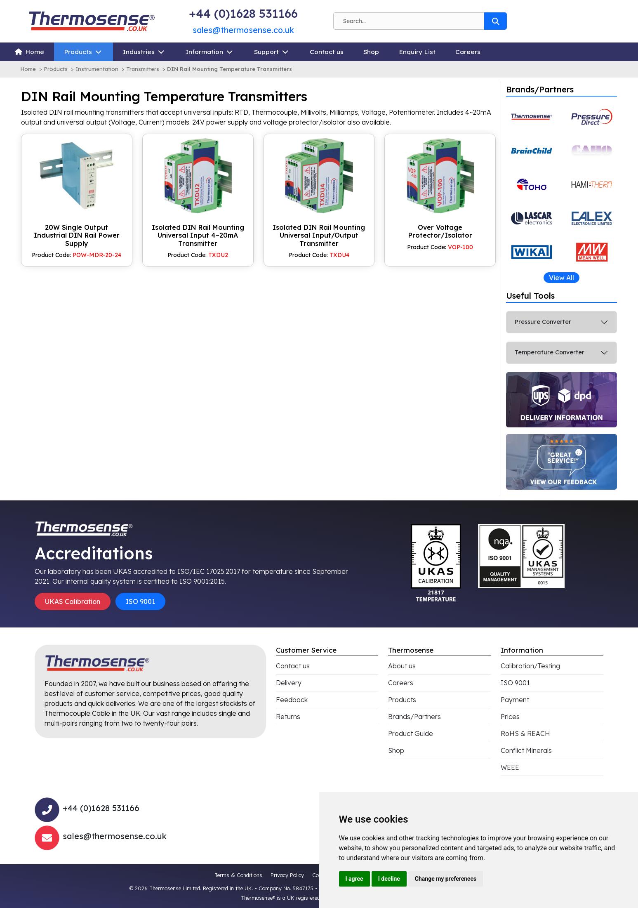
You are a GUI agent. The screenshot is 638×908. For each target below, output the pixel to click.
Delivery (288, 683)
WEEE (510, 767)
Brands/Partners (414, 716)
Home (34, 52)
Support (266, 52)
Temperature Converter (549, 352)
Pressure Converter (543, 321)
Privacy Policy (287, 875)
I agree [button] (354, 878)
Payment (515, 700)
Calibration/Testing (530, 666)
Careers (467, 52)
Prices (510, 716)
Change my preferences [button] (445, 878)
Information (204, 52)
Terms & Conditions (238, 875)
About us (402, 666)
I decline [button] (389, 878)
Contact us (327, 52)
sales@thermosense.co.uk (243, 30)
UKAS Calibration (72, 601)
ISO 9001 (140, 601)
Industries (139, 52)
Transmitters (142, 69)
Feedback (292, 700)
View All (561, 278)
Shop (371, 52)
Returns (288, 716)
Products (78, 52)
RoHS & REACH (525, 733)
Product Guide (410, 733)
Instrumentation (96, 69)
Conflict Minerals (526, 750)
